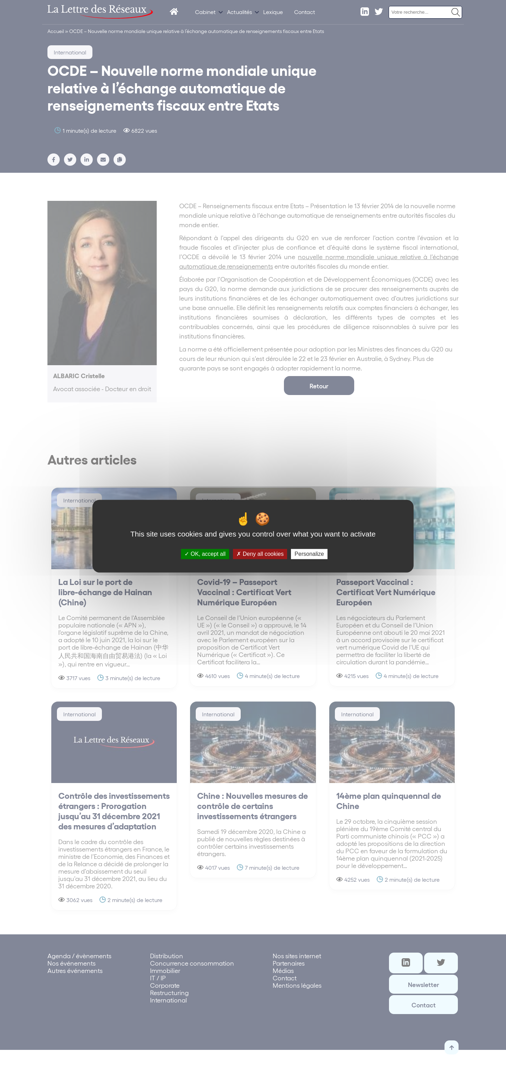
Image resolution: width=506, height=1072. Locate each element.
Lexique (273, 11)
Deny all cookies (260, 554)
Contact (304, 11)
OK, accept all (205, 554)
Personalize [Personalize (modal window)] (309, 554)
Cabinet (205, 11)
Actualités (239, 11)
